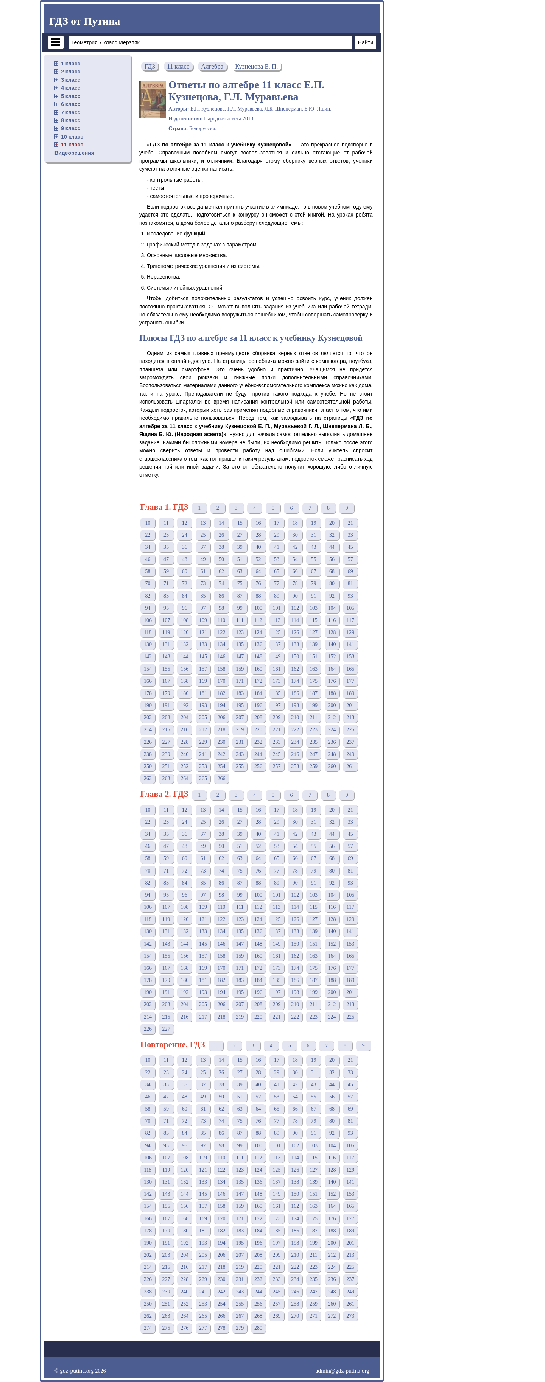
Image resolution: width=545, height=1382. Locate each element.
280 (258, 1328)
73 (203, 583)
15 (240, 523)
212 (332, 717)
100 (258, 608)
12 (184, 523)
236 (332, 742)
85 (203, 596)
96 (184, 608)
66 (295, 571)
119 (166, 632)
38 (221, 547)
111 (240, 620)
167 (166, 681)
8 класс (70, 120)
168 (184, 681)
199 (314, 705)
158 (222, 669)
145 (203, 656)
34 (147, 547)
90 (295, 596)
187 (314, 693)
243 (240, 754)
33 (350, 535)
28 (258, 535)
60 (184, 571)
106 (148, 620)
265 (203, 778)
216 (184, 729)
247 (314, 754)
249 (350, 754)
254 (222, 766)
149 (277, 656)
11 (166, 523)
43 (313, 547)
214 (148, 729)
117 (350, 620)
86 (221, 596)
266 (222, 778)
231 (240, 742)
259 (314, 766)
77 (276, 583)
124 (258, 632)
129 (350, 632)
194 (222, 705)
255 (240, 766)
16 (258, 523)
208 (258, 717)
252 (184, 766)
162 (295, 669)
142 (148, 656)
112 (258, 620)
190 (148, 705)
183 (240, 693)
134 (222, 644)
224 (332, 729)
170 (222, 681)
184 (258, 693)
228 (184, 742)
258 (295, 766)
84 (184, 596)
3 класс (70, 80)
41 (276, 547)
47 (166, 559)
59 (166, 571)
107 (166, 620)
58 (147, 571)
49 (203, 559)
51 (240, 559)
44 (332, 547)
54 (295, 559)
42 (295, 547)
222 (295, 729)
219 (240, 729)
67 (313, 571)
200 (332, 705)
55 (313, 559)
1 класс (70, 64)
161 (277, 669)
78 (295, 583)
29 (276, 535)
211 (313, 717)
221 (277, 729)
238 (148, 754)
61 (203, 571)
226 (148, 742)
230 (222, 742)
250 (148, 766)
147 (240, 656)
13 (203, 523)
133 (203, 644)
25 (203, 535)
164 (332, 669)
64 (258, 571)
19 (313, 523)
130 (148, 644)
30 (295, 535)
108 (184, 620)
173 (277, 681)
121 (203, 632)
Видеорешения (74, 153)
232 (258, 742)
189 (350, 693)
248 (332, 754)
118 (147, 632)
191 (166, 705)
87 (240, 596)
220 (258, 729)
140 (332, 644)
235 (314, 742)
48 (184, 559)
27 (240, 535)
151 (314, 656)
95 (166, 608)
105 (350, 608)
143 (166, 656)
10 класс (72, 137)
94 (147, 608)
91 (313, 596)
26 (221, 535)
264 (184, 778)
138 (295, 644)
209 (277, 717)
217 (203, 729)
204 (184, 717)
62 (221, 571)
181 (203, 693)
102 (295, 608)
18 (295, 523)
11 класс (72, 145)
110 (221, 620)
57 (350, 559)
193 (203, 705)
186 (295, 693)
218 (222, 729)
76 (258, 583)
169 (203, 681)
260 (332, 766)
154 (148, 669)
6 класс (70, 104)
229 (203, 742)
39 (240, 547)
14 (221, 523)
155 (166, 669)
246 (295, 754)
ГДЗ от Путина (84, 21)
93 (350, 596)
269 (277, 1316)
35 (166, 547)
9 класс (70, 128)
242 (222, 754)
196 (258, 705)
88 (258, 596)
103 (314, 608)
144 (184, 656)
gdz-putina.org (77, 1370)
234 (295, 742)
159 (240, 669)
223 (314, 729)
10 (147, 523)
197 (277, 705)
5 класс (70, 96)
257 (277, 766)
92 (332, 596)
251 (166, 766)
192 (184, 705)
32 (332, 535)
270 (295, 1316)
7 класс (70, 112)
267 (240, 1316)
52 (258, 559)
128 (332, 632)
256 (258, 766)
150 (295, 656)
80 (332, 583)
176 (332, 681)
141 (350, 644)
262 (148, 778)
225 (350, 729)
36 (184, 547)
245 (277, 754)
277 (203, 1328)
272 (332, 1316)
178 (148, 693)
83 (166, 596)
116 (332, 620)
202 (148, 717)
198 (295, 705)
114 (295, 620)
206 (222, 717)
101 (277, 608)
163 (314, 669)
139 (314, 644)
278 (222, 1328)
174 (295, 681)
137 (277, 644)
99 (240, 608)
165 (350, 669)
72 (184, 583)
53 (276, 559)
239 (166, 754)
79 (313, 583)
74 (221, 583)
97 (203, 608)
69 (350, 571)
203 (166, 717)
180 (184, 693)
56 (332, 559)
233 (277, 742)
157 (203, 669)
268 (258, 1316)
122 (222, 632)
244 (258, 754)
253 (203, 766)
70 (147, 583)
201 (350, 705)
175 (314, 681)
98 (221, 608)
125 (277, 632)
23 (166, 535)
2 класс (70, 72)
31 (313, 535)
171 (240, 681)
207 (240, 717)
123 (240, 632)
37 (203, 547)
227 (166, 742)
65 (276, 571)
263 (166, 778)
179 (166, 693)
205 (203, 717)
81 (350, 583)
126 (295, 632)
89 (276, 596)
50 (221, 559)
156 (184, 669)
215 (166, 729)
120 (184, 632)
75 (240, 583)
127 (314, 632)
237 (350, 742)
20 (332, 523)
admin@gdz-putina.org (342, 1370)
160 (258, 669)
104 (332, 608)
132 (184, 644)
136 (258, 644)
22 (147, 535)
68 (332, 571)
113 (276, 620)
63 (240, 571)
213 (350, 717)
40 (258, 547)
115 (313, 620)
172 (258, 681)
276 (184, 1328)
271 (314, 1316)
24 (184, 535)
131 (166, 644)
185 (277, 693)
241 (203, 754)
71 (166, 583)
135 (240, 644)
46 (147, 559)
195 (240, 705)
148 (258, 656)
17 (276, 523)
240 (184, 754)
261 (350, 766)
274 (148, 1328)
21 (350, 523)
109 (203, 620)
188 (332, 693)
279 (240, 1328)
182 (222, 693)
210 (295, 717)
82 (147, 596)
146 (222, 656)
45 (350, 547)
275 (166, 1328)
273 (350, 1316)
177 (350, 681)
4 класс (70, 88)
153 (350, 656)
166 (148, 681)
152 (332, 656)
